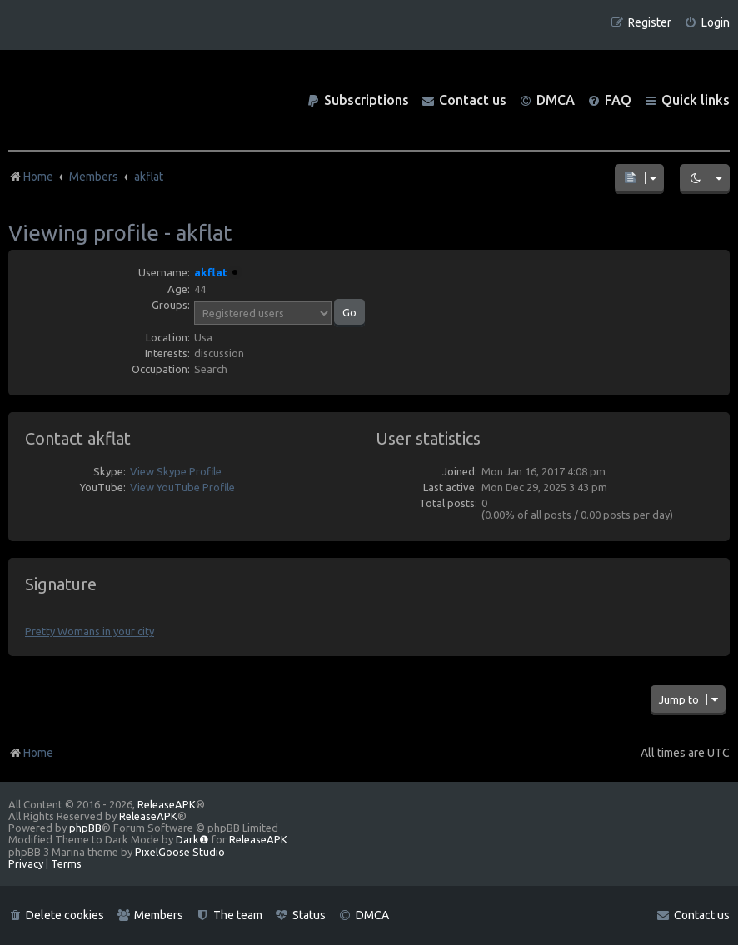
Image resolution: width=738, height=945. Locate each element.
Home (30, 752)
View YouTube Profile (182, 487)
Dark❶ (192, 839)
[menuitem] (707, 23)
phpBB (85, 827)
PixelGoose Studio (180, 852)
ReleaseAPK (166, 804)
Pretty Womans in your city (89, 631)
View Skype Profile (176, 471)
